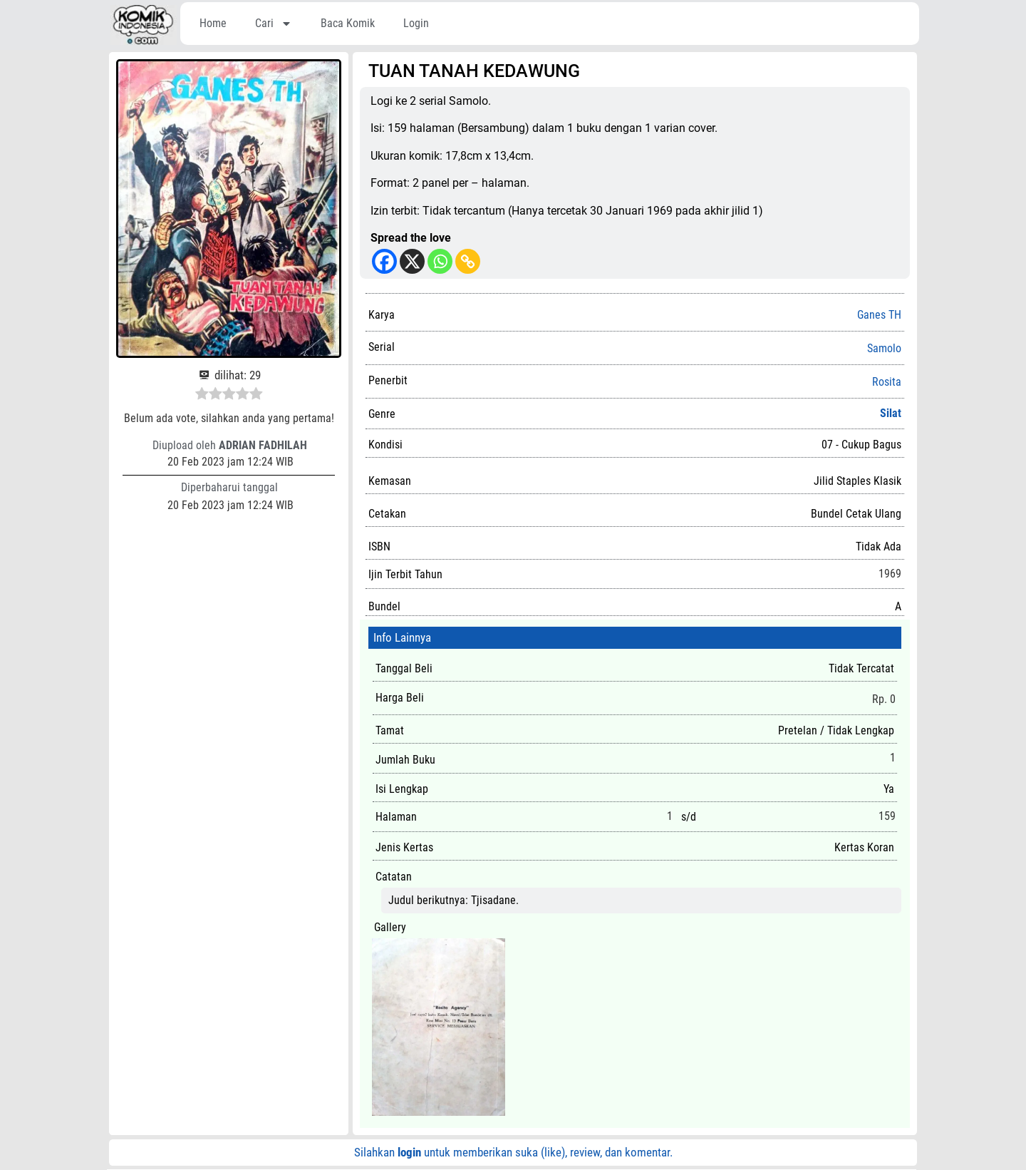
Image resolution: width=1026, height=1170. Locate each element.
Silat (890, 413)
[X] (412, 261)
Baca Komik (348, 23)
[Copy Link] (467, 261)
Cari (273, 23)
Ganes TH (879, 315)
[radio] (202, 395)
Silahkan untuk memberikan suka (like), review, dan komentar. (513, 1152)
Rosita (886, 382)
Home (213, 23)
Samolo (884, 348)
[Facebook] (384, 261)
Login (416, 23)
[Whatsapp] (440, 261)
